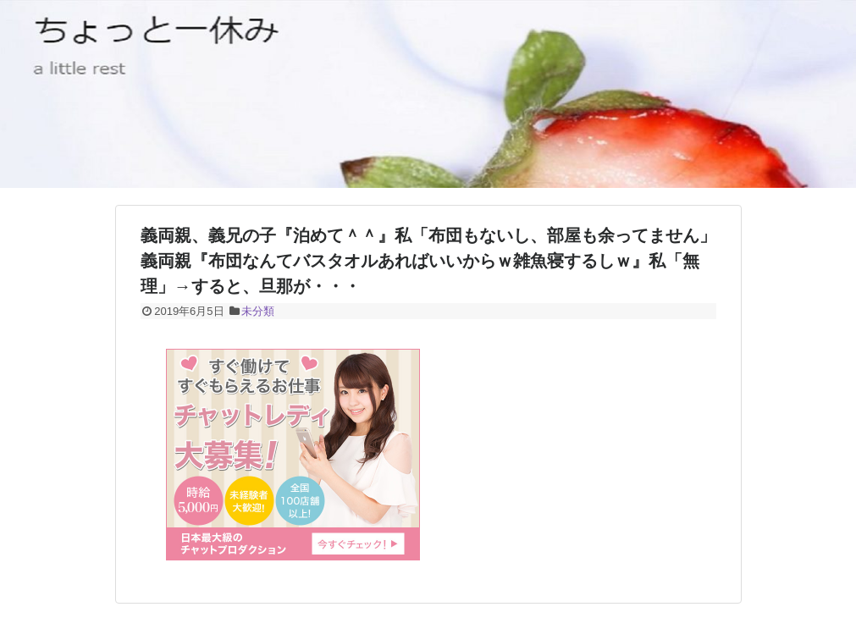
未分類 (257, 311)
